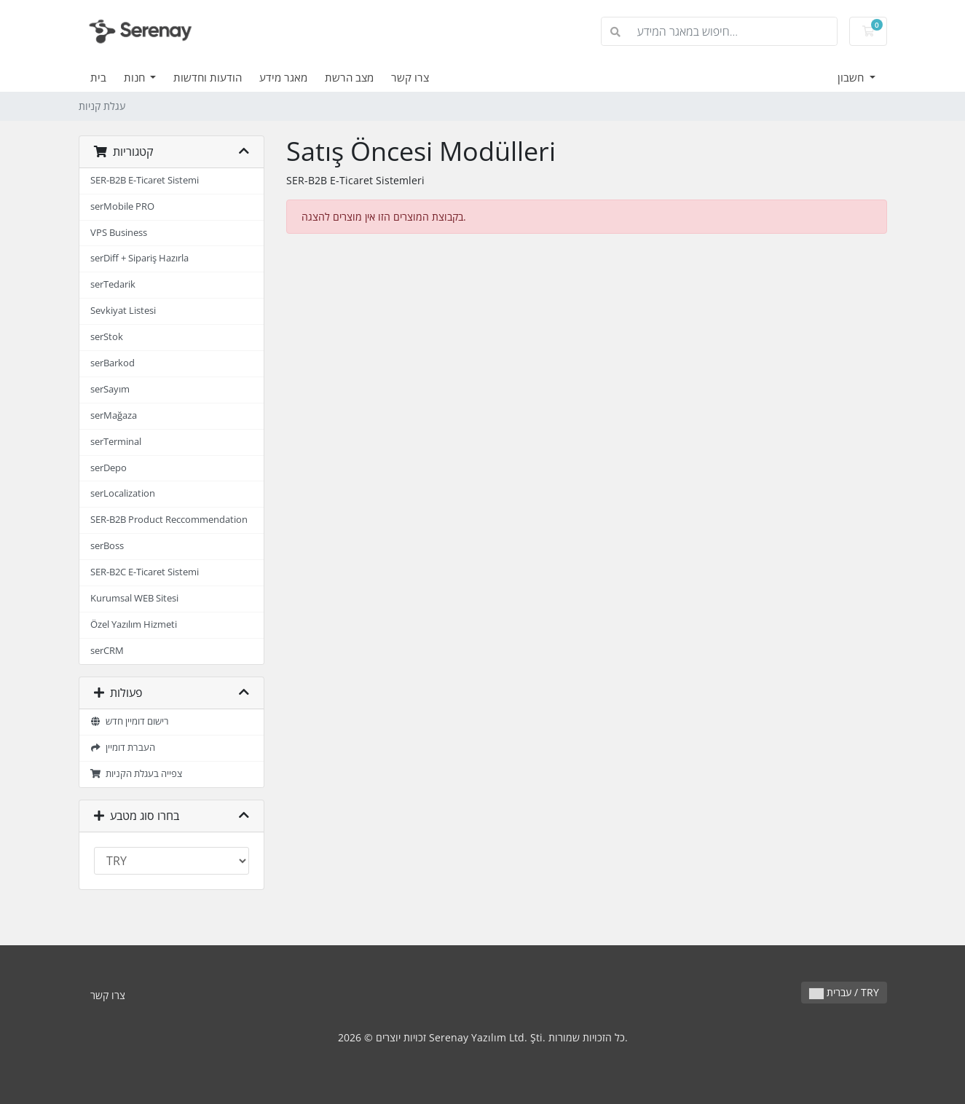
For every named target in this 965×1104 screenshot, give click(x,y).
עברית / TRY (844, 992)
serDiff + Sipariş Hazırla (139, 258)
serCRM (107, 650)
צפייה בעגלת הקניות (136, 774)
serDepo (108, 468)
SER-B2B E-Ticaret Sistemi (144, 180)
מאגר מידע (283, 77)
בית (98, 77)
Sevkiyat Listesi (123, 310)
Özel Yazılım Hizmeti (133, 624)
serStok (106, 337)
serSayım (110, 389)
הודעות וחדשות (207, 77)
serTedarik (112, 284)
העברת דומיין (123, 747)
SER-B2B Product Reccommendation (169, 519)
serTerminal (115, 441)
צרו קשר (410, 77)
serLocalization (122, 493)
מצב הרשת (349, 77)
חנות (136, 77)
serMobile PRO (122, 206)
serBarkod (112, 363)
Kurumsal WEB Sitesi (134, 598)
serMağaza (113, 415)
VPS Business (118, 232)
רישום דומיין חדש (130, 721)
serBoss (107, 546)
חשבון (852, 77)
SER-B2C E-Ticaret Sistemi (144, 572)
